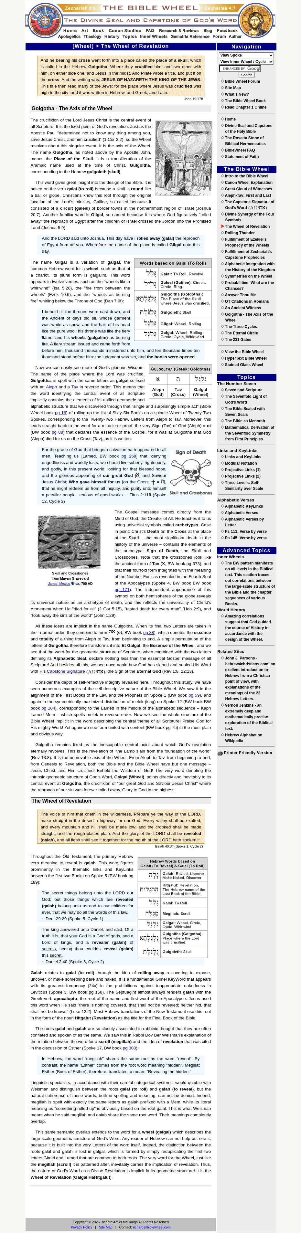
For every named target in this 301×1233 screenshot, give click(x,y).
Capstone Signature (66, 671)
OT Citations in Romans (245, 301)
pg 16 (60, 412)
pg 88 (57, 432)
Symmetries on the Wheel (246, 276)
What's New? (235, 94)
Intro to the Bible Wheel (244, 176)
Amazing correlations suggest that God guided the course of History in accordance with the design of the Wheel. (246, 628)
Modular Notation (239, 463)
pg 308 (129, 1048)
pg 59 (193, 695)
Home (228, 119)
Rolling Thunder (238, 233)
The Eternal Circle (239, 333)
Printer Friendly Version (245, 753)
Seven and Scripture (242, 390)
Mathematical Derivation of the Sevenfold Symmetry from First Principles (247, 433)
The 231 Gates (236, 339)
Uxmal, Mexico (59, 583)
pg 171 (122, 589)
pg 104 (48, 708)
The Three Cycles (239, 326)
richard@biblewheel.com (152, 1227)
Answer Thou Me (238, 295)
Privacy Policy (81, 1227)
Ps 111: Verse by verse (244, 531)
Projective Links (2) (241, 476)
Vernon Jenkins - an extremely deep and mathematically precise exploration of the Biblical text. (247, 717)
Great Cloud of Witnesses (246, 189)
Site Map (106, 1227)
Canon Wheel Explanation (247, 182)
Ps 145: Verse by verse (244, 538)
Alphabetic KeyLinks (242, 506)
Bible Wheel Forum (240, 81)
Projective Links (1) (241, 470)
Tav (74, 387)
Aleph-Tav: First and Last (246, 195)
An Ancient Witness (241, 308)
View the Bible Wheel (242, 352)
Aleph (51, 387)
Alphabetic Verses (239, 513)
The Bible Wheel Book (243, 101)
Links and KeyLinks (241, 457)
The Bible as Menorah (243, 421)
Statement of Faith (240, 156)
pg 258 (129, 456)
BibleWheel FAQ (238, 150)
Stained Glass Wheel (242, 365)
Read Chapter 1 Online (244, 107)
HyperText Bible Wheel (244, 358)
